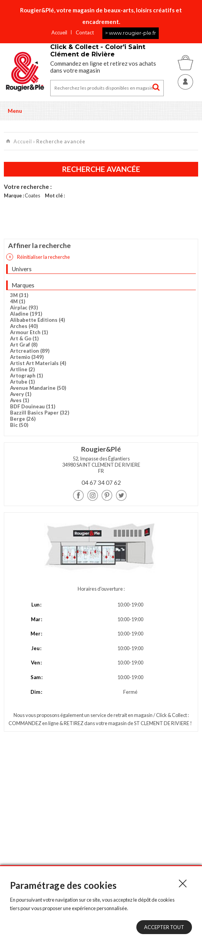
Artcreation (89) (29, 351)
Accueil (59, 32)
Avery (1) (20, 394)
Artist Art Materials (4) (38, 363)
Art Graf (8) (23, 344)
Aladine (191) (26, 314)
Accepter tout (164, 927)
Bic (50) (19, 425)
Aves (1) (19, 400)
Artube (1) (22, 382)
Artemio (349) (27, 357)
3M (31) (19, 295)
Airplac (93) (24, 307)
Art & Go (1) (24, 338)
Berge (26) (23, 419)
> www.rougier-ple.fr (130, 33)
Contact (85, 32)
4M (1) (17, 301)
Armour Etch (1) (29, 332)
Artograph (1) (26, 375)
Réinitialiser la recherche (38, 256)
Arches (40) (24, 326)
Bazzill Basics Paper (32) (39, 412)
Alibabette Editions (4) (37, 320)
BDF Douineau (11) (32, 406)
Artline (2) (22, 369)
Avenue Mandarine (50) (38, 388)
